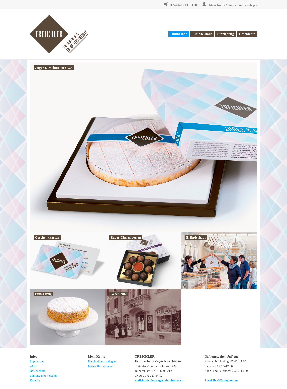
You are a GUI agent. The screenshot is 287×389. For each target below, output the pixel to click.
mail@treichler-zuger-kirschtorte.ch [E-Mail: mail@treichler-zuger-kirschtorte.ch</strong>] (159, 380)
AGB (33, 366)
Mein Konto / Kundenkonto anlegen (229, 5)
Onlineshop (178, 34)
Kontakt (35, 380)
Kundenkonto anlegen (102, 361)
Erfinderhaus (202, 34)
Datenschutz (37, 370)
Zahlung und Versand (43, 375)
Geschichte (247, 34)
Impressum (37, 361)
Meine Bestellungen (100, 366)
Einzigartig (225, 34)
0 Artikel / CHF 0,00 (181, 5)
